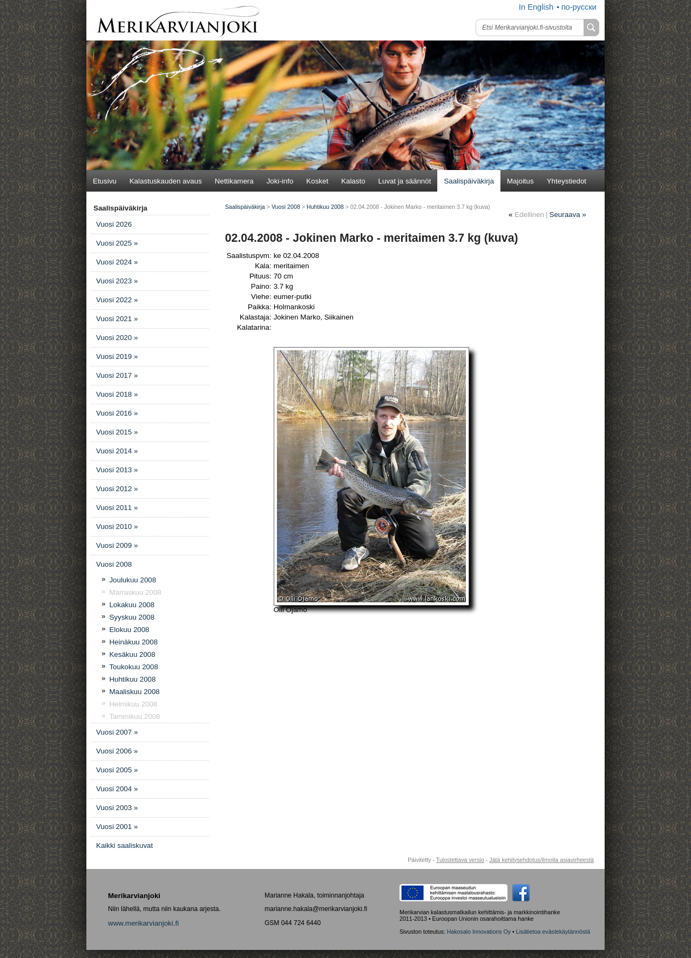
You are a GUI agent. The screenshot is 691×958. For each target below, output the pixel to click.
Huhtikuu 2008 (132, 679)
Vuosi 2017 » (117, 375)
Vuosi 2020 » (117, 338)
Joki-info (280, 181)
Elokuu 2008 (129, 630)
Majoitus (520, 181)
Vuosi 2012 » (117, 489)
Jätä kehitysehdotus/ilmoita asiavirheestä (541, 860)
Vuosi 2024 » (117, 262)
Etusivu (105, 181)
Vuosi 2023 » (117, 281)
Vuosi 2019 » (117, 356)
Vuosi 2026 (114, 224)
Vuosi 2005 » (117, 770)
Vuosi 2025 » (117, 243)
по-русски (579, 7)
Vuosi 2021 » (117, 319)
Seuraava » (568, 214)
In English (536, 7)
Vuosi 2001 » (117, 827)
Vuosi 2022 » (117, 300)
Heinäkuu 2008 (133, 642)
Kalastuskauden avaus (166, 181)
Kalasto (353, 181)
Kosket (317, 181)
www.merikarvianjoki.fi (143, 923)
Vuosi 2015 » (117, 432)
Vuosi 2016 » (117, 413)
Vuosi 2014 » (117, 451)
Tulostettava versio (460, 860)
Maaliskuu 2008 (134, 692)
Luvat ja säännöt (404, 181)
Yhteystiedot (566, 181)
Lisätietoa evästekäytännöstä (553, 931)
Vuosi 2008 (114, 564)
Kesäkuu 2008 (132, 654)
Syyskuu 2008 (131, 617)
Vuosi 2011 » (117, 508)
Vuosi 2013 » (117, 470)
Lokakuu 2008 (131, 605)
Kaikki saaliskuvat (124, 845)
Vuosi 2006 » (117, 751)
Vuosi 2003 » (117, 808)
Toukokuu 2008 (133, 667)
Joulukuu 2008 (132, 580)
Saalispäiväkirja (469, 181)
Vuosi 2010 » (117, 526)
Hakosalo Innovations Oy (479, 931)
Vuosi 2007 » (117, 732)
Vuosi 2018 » (117, 394)
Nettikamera (234, 181)
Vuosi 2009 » (117, 545)
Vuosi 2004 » (117, 789)
